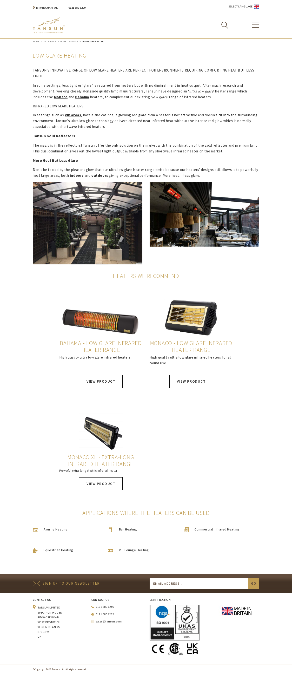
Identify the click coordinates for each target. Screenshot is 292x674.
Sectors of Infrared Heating (60, 41)
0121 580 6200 (77, 7)
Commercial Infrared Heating (216, 529)
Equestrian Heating (58, 550)
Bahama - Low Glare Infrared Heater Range (101, 346)
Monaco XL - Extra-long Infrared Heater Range (100, 460)
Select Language (240, 6)
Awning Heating (56, 529)
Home (36, 41)
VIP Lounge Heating (134, 550)
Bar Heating (128, 529)
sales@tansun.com (109, 621)
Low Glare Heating (93, 41)
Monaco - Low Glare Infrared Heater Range (191, 346)
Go (253, 583)
